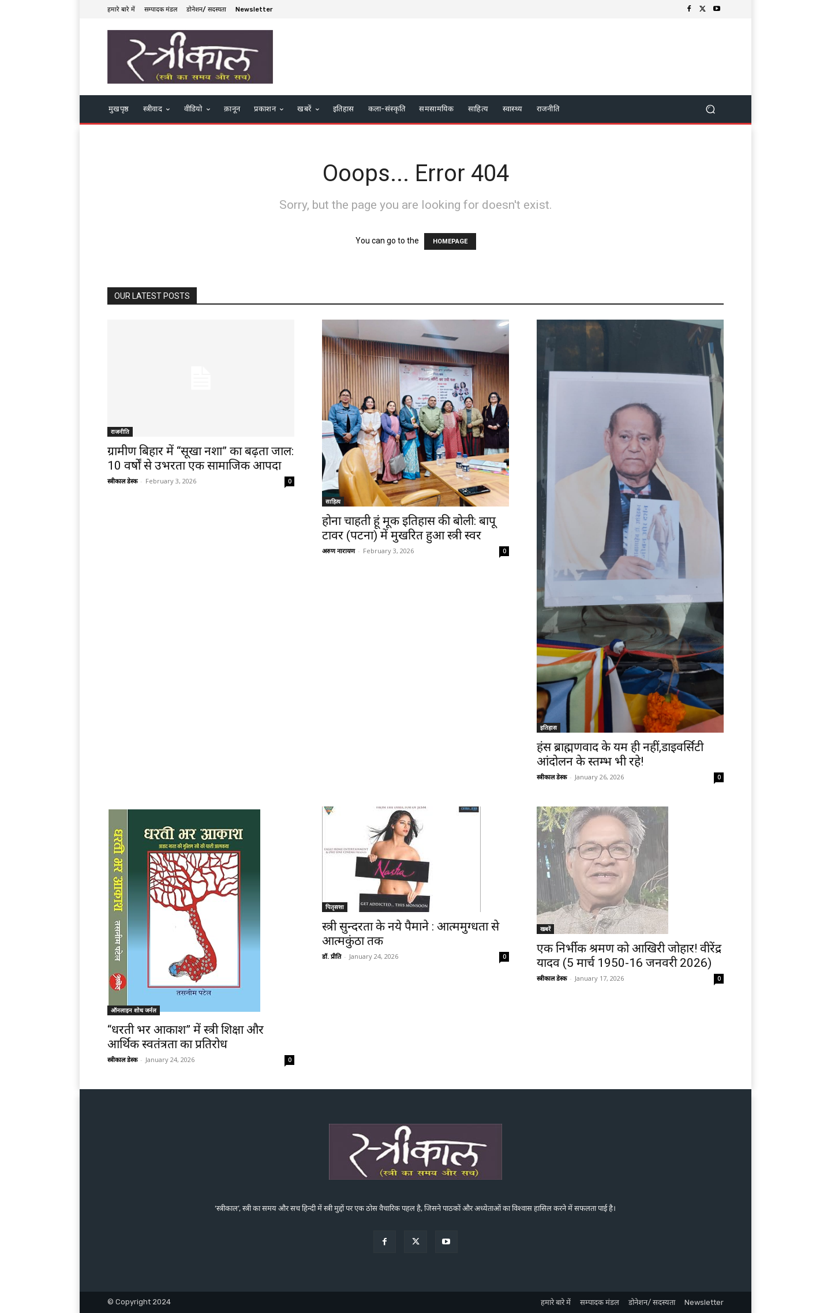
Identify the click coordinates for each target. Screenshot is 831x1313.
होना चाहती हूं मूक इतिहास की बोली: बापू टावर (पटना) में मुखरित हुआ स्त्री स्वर (409, 528)
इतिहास (548, 727)
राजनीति (120, 431)
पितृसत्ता (334, 907)
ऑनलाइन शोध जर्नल (133, 1010)
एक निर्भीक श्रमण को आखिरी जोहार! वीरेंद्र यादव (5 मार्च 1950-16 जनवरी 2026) (629, 955)
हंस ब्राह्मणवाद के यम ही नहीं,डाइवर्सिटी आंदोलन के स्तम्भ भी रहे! (620, 754)
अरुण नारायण (338, 550)
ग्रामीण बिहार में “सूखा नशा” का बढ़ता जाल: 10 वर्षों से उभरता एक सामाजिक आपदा (200, 458)
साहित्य (332, 501)
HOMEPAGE (450, 241)
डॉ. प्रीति (331, 956)
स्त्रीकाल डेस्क (122, 481)
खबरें (545, 929)
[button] (710, 108)
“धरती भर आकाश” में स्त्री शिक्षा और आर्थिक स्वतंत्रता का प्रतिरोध (185, 1037)
